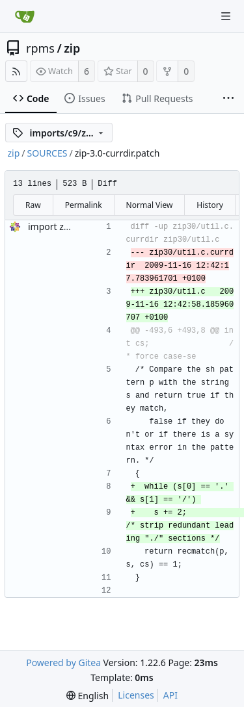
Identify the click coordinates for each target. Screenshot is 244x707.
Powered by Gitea (63, 662)
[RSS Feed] (16, 71)
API (170, 695)
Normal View (149, 205)
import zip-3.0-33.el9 (72, 226)
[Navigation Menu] (225, 16)
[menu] (87, 695)
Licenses (136, 695)
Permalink (83, 205)
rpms (40, 48)
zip (72, 48)
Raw (33, 205)
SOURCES (47, 153)
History (210, 205)
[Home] (25, 16)
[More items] (228, 98)
